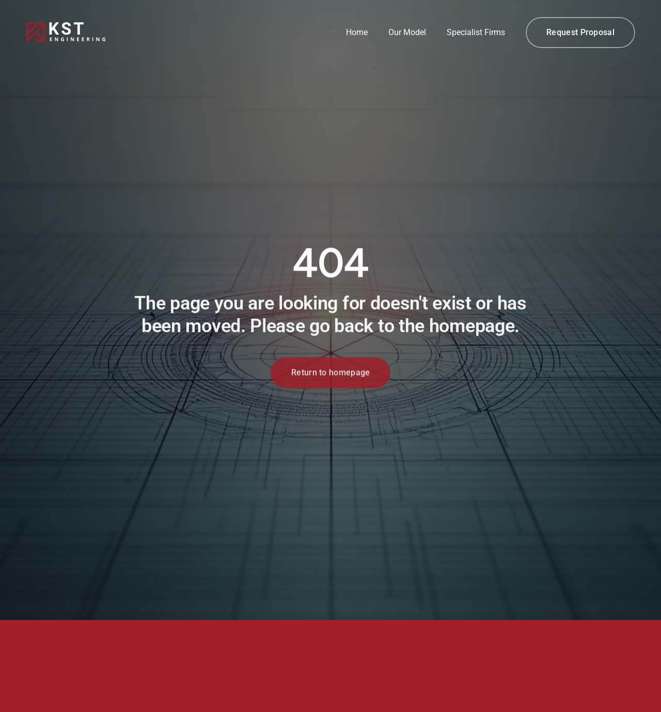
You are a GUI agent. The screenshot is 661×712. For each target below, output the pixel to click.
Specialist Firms (476, 32)
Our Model (407, 32)
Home (357, 32)
